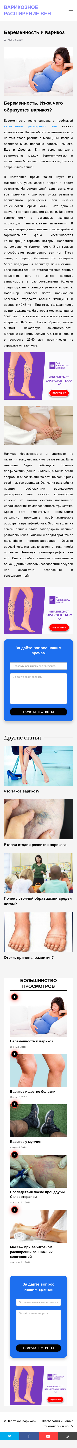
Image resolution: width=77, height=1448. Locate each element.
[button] (9, 1436)
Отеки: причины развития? (29, 958)
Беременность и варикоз (31, 1041)
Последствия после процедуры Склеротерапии (37, 1194)
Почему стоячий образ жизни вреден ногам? (38, 901)
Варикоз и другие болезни (32, 1092)
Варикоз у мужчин (25, 1142)
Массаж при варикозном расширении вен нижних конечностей (31, 1252)
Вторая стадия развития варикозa (35, 845)
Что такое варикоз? (21, 791)
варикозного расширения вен (30, 126)
